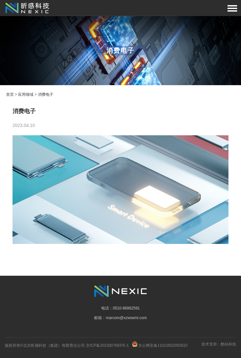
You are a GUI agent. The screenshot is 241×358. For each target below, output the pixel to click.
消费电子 (45, 94)
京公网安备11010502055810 (162, 345)
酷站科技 (228, 344)
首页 (10, 94)
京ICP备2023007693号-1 (107, 345)
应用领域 (25, 94)
